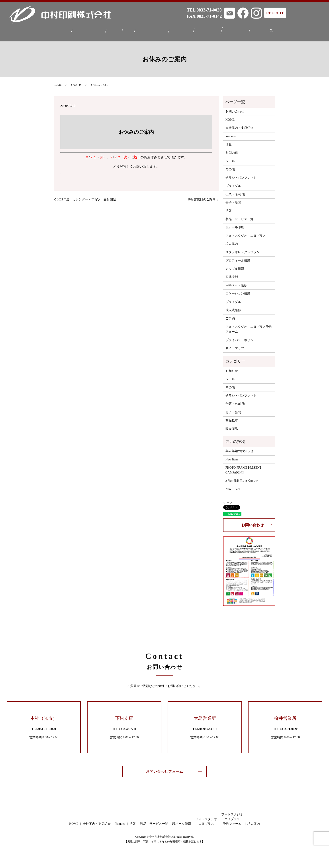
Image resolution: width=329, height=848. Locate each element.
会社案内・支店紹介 (87, 29)
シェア (228, 500)
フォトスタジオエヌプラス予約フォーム (238, 29)
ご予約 (230, 315)
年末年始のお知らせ (239, 448)
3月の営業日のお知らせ (241, 478)
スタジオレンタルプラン (242, 249)
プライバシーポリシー (241, 337)
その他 (230, 166)
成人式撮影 (233, 307)
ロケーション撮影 (237, 291)
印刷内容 (231, 150)
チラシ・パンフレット (241, 175)
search (274, 29)
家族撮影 (231, 274)
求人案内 (262, 29)
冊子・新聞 (233, 200)
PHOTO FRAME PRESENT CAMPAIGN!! (243, 467)
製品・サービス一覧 (151, 29)
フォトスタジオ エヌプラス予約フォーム (248, 326)
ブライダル (233, 183)
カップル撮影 (234, 266)
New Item (231, 456)
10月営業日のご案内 (201, 196)
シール (230, 158)
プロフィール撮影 (237, 258)
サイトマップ (234, 345)
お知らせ (76, 82)
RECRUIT (275, 13)
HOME (61, 29)
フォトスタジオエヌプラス (209, 30)
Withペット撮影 (236, 282)
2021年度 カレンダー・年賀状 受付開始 (86, 196)
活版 (128, 29)
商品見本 (231, 417)
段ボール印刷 (182, 29)
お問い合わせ (234, 109)
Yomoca (113, 29)
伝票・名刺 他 (235, 191)
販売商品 (231, 426)
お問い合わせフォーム (164, 769)
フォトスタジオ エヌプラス (245, 233)
